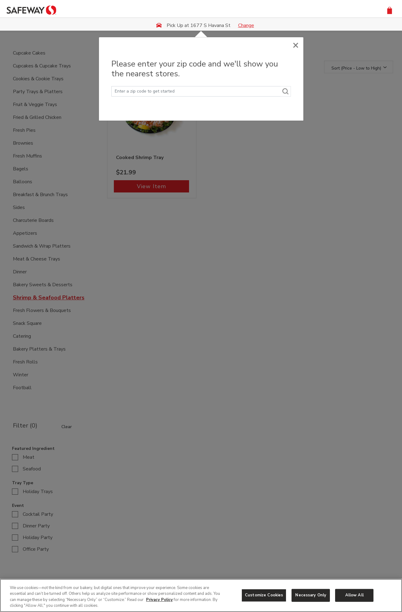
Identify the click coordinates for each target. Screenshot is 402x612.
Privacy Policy (159, 599)
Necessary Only (310, 595)
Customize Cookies (264, 595)
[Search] (285, 91)
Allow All (354, 595)
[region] (201, 595)
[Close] (295, 43)
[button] (389, 10)
